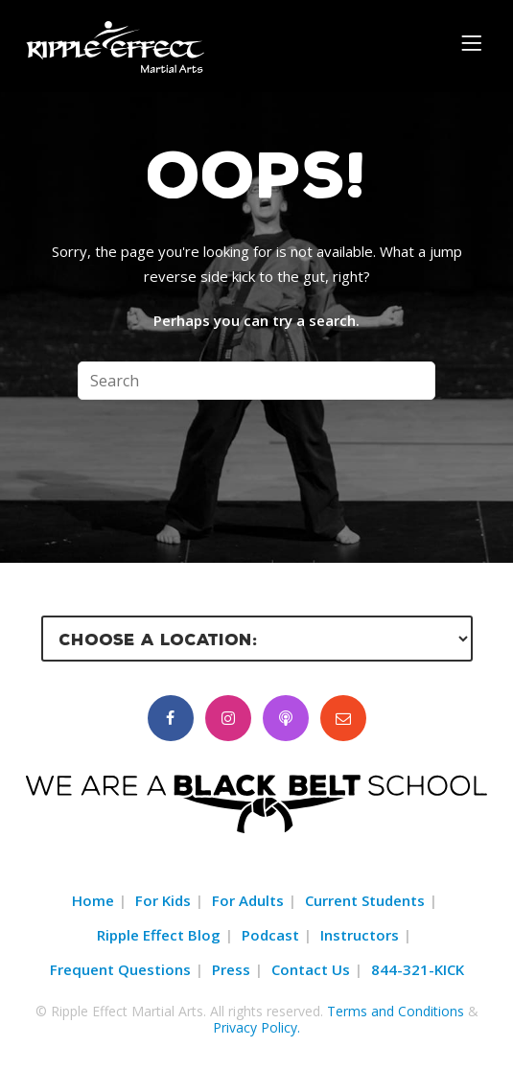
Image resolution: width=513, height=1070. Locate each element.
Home (93, 900)
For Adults (248, 900)
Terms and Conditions (395, 1011)
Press (231, 969)
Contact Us (310, 969)
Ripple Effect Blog (159, 934)
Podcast (270, 934)
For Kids (163, 900)
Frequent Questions (120, 969)
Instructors (359, 934)
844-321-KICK (417, 969)
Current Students (365, 900)
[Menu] (474, 42)
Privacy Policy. (256, 1027)
